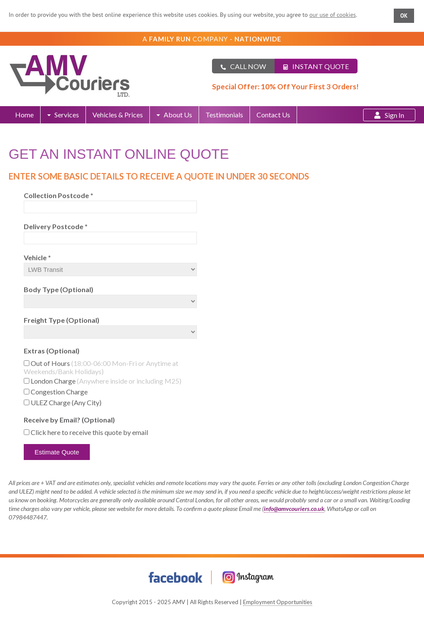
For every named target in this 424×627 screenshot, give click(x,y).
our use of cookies (332, 15)
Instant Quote (316, 66)
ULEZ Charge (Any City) (66, 402)
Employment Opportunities (277, 602)
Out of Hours (101, 367)
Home (24, 114)
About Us (174, 114)
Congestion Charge (59, 392)
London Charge (106, 381)
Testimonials (224, 114)
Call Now (243, 66)
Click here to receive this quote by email (89, 432)
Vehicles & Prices (117, 114)
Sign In (389, 115)
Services (63, 114)
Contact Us (273, 114)
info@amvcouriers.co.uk (294, 508)
